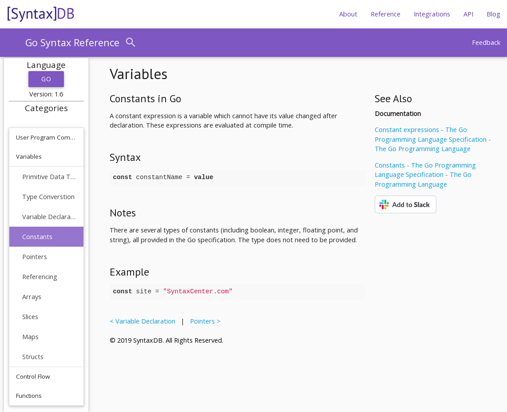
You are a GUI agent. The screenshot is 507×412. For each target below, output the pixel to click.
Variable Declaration (49, 216)
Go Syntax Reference (72, 42)
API (468, 14)
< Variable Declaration (144, 321)
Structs (33, 356)
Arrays (31, 296)
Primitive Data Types (49, 176)
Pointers (34, 256)
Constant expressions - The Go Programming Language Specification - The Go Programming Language (433, 139)
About (348, 14)
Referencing (39, 276)
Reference (385, 14)
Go (46, 79)
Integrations (432, 14)
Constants (37, 236)
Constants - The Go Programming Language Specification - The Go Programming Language (425, 175)
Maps (30, 336)
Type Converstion (48, 196)
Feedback (486, 42)
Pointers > (203, 321)
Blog (493, 14)
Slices (30, 316)
